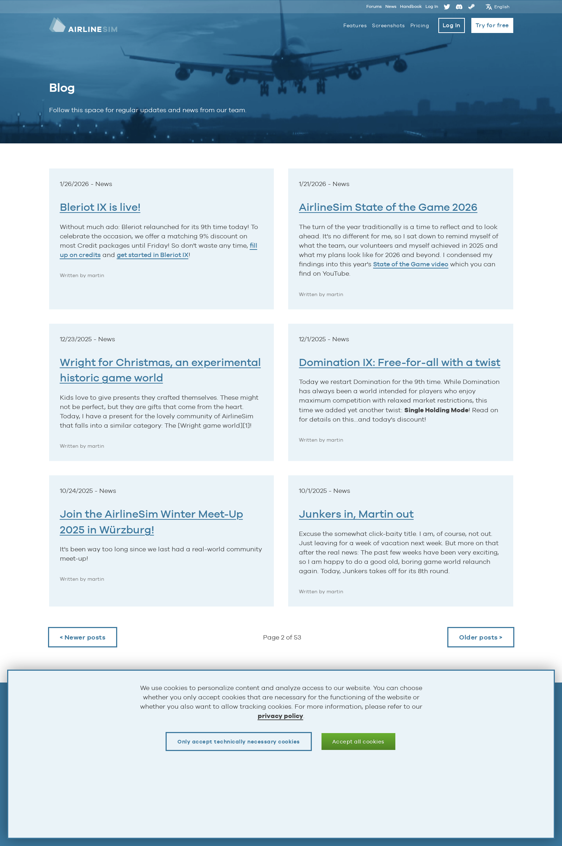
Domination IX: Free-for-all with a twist (399, 362)
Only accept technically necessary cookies (238, 741)
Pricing (419, 25)
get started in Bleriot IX (153, 254)
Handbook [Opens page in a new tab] (411, 6)
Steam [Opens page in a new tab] (471, 6)
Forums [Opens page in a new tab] (374, 6)
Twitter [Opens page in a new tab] (447, 6)
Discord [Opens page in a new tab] (459, 6)
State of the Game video (410, 264)
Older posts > (481, 637)
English (502, 6)
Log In (431, 6)
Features (355, 25)
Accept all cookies (358, 741)
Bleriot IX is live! (100, 207)
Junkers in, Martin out (356, 514)
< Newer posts (83, 637)
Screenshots (388, 25)
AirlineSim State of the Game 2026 (388, 207)
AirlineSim (84, 25)
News (390, 6)
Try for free (492, 25)
